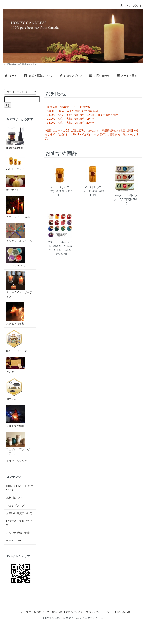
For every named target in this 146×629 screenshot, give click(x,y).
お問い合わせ (99, 75)
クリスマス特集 (15, 416)
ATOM (17, 540)
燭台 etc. (14, 389)
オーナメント (15, 183)
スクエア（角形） (16, 313)
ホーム (10, 75)
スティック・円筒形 (18, 207)
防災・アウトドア (16, 341)
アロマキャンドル (16, 257)
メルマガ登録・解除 (18, 532)
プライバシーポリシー (99, 612)
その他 (15, 365)
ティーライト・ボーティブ (19, 284)
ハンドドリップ (15, 162)
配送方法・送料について (19, 523)
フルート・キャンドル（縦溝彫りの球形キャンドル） (60, 246)
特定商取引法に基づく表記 (67, 612)
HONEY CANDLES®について (19, 487)
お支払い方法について (19, 513)
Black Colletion (15, 138)
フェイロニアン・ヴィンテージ (19, 443)
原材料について (15, 497)
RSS (9, 540)
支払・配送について (37, 75)
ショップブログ (70, 75)
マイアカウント (131, 5)
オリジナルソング (16, 461)
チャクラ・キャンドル (19, 233)
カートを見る (126, 75)
